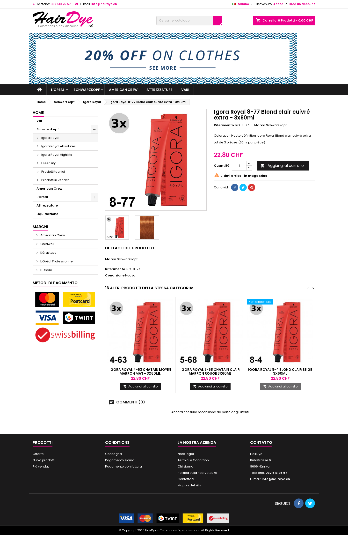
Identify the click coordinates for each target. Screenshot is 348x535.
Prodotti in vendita (55, 180)
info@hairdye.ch (104, 4)
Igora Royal (50, 137)
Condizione (114, 275)
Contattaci (186, 479)
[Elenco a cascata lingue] (243, 4)
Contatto (261, 442)
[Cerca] (189, 20)
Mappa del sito (189, 485)
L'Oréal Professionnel (56, 261)
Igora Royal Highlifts (56, 154)
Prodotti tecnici (53, 171)
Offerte (38, 454)
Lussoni (46, 270)
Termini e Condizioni (194, 460)
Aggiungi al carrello (282, 165)
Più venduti (41, 466)
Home (38, 112)
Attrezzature (159, 89)
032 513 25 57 (61, 4)
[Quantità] (239, 166)
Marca (259, 125)
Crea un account (302, 4)
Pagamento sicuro (119, 460)
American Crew (123, 89)
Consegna (113, 454)
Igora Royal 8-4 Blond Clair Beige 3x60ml (280, 371)
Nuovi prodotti (44, 460)
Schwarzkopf (86, 89)
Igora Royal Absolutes (58, 146)
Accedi (278, 4)
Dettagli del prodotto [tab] (129, 248)
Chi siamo (185, 466)
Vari (185, 89)
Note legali (186, 454)
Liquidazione (47, 214)
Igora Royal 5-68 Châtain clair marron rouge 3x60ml (210, 371)
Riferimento (224, 125)
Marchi (40, 227)
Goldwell (47, 244)
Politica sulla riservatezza (197, 472)
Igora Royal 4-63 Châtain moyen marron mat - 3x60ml (140, 371)
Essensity (48, 163)
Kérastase (48, 252)
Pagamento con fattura (123, 466)
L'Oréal (58, 89)
